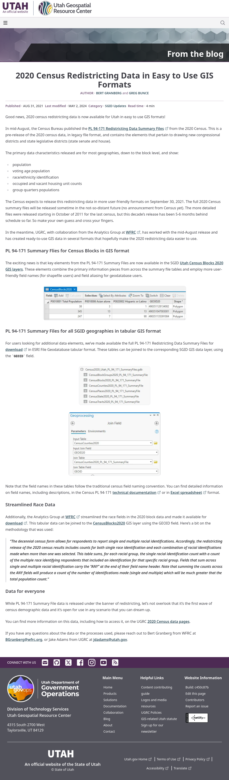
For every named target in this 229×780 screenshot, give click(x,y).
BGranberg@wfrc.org (23, 639)
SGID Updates (115, 106)
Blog (106, 719)
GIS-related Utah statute (159, 719)
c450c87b (202, 687)
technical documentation (136, 493)
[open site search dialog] (222, 22)
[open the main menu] (5, 22)
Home (107, 687)
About (107, 725)
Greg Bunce (139, 93)
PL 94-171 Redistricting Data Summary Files (128, 129)
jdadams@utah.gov (110, 639)
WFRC (133, 232)
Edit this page (196, 693)
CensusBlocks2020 (109, 523)
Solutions (110, 700)
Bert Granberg (109, 93)
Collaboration (113, 712)
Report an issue (197, 706)
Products (110, 693)
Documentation (114, 706)
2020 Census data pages (169, 621)
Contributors (195, 700)
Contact (109, 731)
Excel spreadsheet (189, 493)
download (16, 350)
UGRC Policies (151, 712)
